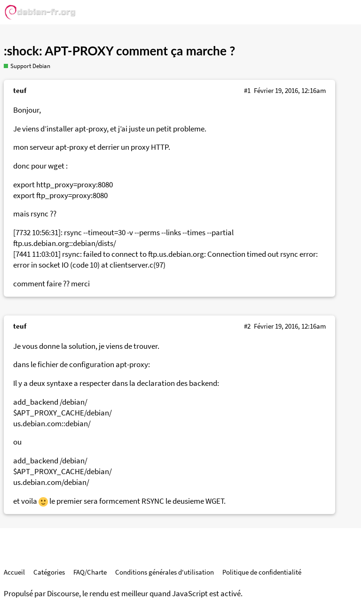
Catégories (49, 572)
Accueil (14, 572)
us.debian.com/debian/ (51, 482)
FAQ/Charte (90, 572)
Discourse (63, 594)
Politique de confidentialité (261, 572)
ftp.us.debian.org (41, 243)
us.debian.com (37, 424)
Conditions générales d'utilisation (164, 572)
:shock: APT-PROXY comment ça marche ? (119, 50)
